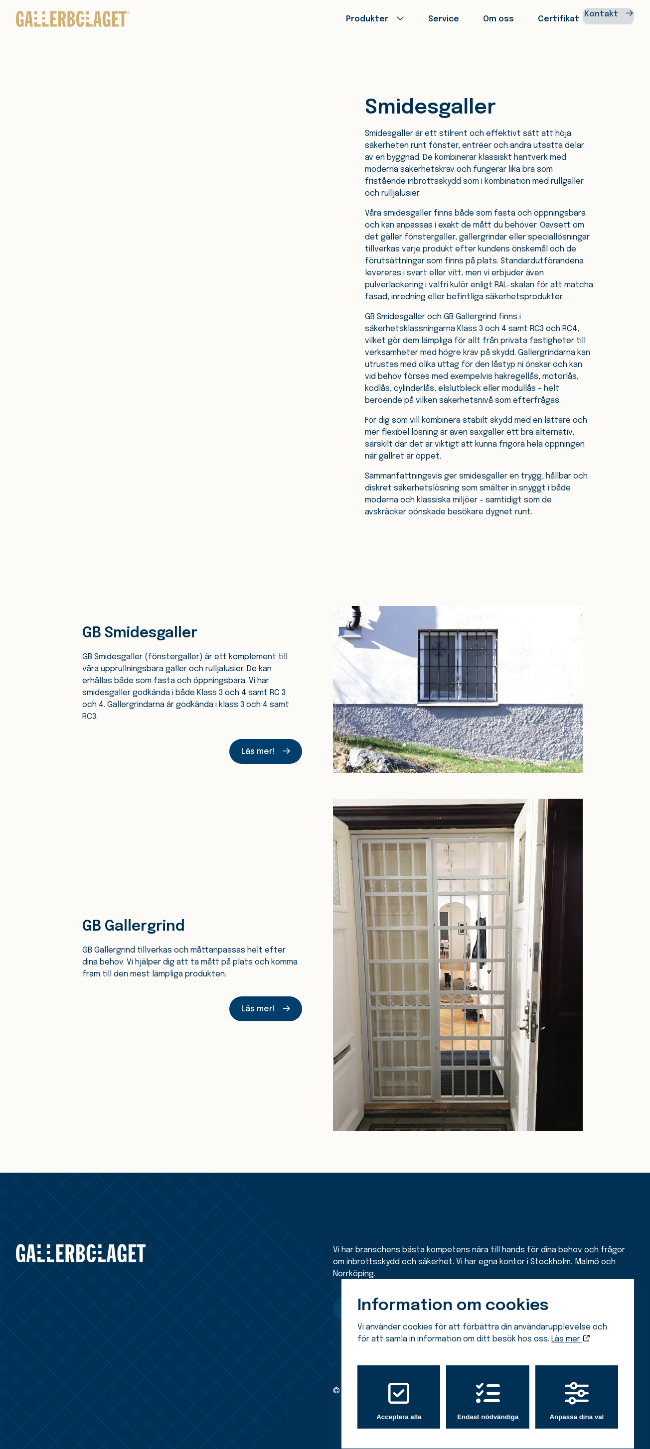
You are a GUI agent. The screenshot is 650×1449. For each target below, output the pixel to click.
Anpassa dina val (576, 1391)
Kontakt (594, 18)
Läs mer (570, 1330)
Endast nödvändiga (487, 1391)
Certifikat (526, 18)
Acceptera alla (398, 1391)
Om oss (468, 18)
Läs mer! (258, 751)
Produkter (338, 18)
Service (414, 18)
